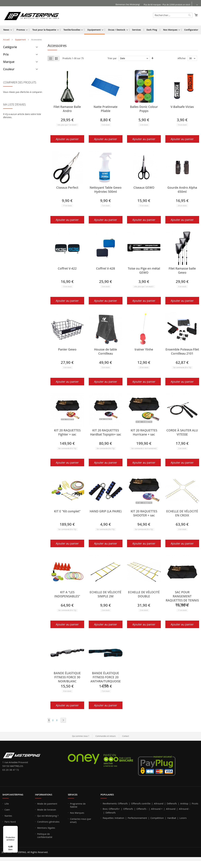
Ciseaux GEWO (143, 188)
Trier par (112, 58)
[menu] (100, 30)
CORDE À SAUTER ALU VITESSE (182, 432)
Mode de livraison (46, 809)
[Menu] (16, 828)
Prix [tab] (6, 54)
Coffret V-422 (67, 268)
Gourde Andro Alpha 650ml (182, 190)
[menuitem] (6, 30)
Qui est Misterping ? (47, 815)
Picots (195, 803)
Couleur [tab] (8, 69)
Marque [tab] (8, 62)
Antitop (184, 803)
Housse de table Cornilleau (105, 351)
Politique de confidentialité (44, 835)
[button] (195, 4)
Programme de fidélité (78, 805)
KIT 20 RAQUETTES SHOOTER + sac (144, 513)
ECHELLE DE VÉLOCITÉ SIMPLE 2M (105, 594)
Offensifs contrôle (140, 803)
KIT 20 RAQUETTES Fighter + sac (67, 432)
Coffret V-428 (105, 268)
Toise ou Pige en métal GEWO (144, 270)
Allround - (184, 808)
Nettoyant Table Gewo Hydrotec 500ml (106, 190)
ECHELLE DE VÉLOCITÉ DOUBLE (144, 594)
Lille (7, 803)
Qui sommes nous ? (80, 736)
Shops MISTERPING (12, 794)
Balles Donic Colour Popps (144, 109)
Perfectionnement (137, 817)
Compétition (157, 817)
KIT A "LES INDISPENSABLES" (67, 594)
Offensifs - (142, 808)
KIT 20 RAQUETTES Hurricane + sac (144, 432)
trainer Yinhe (144, 349)
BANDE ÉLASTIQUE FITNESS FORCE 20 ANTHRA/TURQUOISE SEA (105, 679)
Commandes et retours (105, 736)
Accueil (6, 39)
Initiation (119, 817)
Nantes (8, 815)
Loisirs (183, 817)
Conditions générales (48, 821)
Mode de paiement (47, 803)
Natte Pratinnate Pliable (105, 109)
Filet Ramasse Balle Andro (67, 109)
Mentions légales (46, 827)
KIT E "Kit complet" (67, 511)
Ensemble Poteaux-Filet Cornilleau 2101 (182, 351)
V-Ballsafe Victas (182, 107)
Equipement (20, 39)
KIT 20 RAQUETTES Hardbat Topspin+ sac (105, 432)
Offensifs (123, 803)
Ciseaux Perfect (67, 188)
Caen (7, 809)
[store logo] (31, 16)
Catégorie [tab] (10, 47)
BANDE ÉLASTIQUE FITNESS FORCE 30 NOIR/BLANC (67, 677)
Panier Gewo (67, 349)
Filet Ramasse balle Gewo (182, 270)
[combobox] (172, 15)
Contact (125, 736)
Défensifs (172, 803)
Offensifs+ (114, 808)
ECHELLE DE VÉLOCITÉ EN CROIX (182, 513)
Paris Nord (10, 821)
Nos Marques (77, 812)
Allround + (157, 808)
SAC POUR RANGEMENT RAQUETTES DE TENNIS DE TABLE (182, 598)
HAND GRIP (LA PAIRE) (106, 511)
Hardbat (171, 817)
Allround (158, 803)
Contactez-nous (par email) (80, 820)
